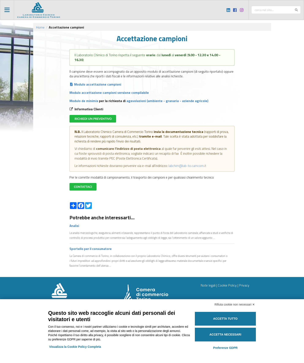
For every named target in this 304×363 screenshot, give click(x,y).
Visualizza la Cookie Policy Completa (75, 346)
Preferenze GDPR (225, 347)
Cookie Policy (227, 285)
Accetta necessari (225, 334)
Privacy (244, 285)
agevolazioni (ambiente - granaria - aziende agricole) (167, 100)
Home (40, 27)
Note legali (208, 285)
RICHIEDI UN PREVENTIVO (93, 118)
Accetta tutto (225, 318)
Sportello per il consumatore (90, 248)
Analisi (74, 225)
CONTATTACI (83, 186)
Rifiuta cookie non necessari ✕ (234, 304)
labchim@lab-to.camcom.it (187, 165)
